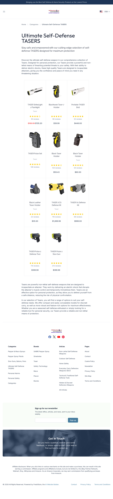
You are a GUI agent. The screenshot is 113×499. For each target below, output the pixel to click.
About (87, 351)
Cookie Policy (90, 361)
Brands (36, 381)
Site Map (88, 376)
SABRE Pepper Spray (41, 351)
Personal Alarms (14, 373)
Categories (34, 24)
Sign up (73, 420)
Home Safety (64, 363)
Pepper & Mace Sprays (16, 351)
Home (24, 24)
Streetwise (37, 356)
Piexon (36, 376)
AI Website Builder (52, 484)
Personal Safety (14, 378)
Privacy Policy (90, 371)
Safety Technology (40, 366)
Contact (88, 356)
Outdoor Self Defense (67, 358)
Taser (36, 361)
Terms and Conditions (93, 381)
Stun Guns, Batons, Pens (17, 361)
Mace (36, 371)
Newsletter (89, 366)
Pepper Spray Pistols (15, 356)
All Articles (63, 390)
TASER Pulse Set (35, 153)
